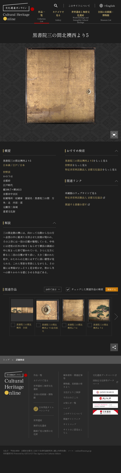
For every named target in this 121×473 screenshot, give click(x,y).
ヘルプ (66, 408)
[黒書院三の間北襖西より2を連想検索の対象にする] (90, 325)
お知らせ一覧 (69, 402)
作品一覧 (41, 16)
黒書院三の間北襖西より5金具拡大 (50, 328)
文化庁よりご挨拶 (71, 392)
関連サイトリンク (71, 418)
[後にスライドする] (115, 316)
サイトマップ (69, 424)
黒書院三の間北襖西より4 (75, 326)
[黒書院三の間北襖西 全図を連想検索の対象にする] (13, 325)
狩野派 (6, 172)
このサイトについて (79, 5)
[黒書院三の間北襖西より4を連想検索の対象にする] (64, 325)
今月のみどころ (70, 397)
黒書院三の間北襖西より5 (79, 160)
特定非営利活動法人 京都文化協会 (83, 169)
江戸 (15, 165)
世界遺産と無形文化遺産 (81, 17)
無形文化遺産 (40, 425)
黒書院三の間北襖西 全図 (23, 326)
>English (107, 5)
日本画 (6, 165)
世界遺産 (38, 420)
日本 (22, 165)
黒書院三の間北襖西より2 (100, 326)
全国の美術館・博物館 (106, 16)
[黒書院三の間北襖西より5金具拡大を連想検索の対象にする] (38, 325)
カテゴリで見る (58, 16)
